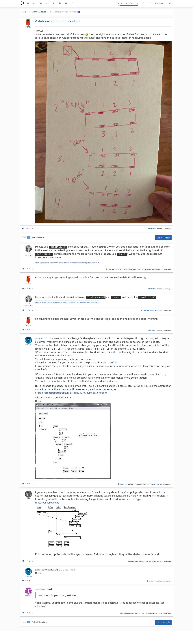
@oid (37, 569)
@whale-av (41, 589)
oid (28, 499)
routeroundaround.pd (47, 502)
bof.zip (113, 362)
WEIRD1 (28, 27)
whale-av (28, 345)
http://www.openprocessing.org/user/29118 (82, 263)
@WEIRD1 (40, 338)
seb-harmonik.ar (115, 269)
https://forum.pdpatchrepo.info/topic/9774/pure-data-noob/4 (71, 392)
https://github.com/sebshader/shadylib (50, 263)
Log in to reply (163, 238)
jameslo (28, 596)
